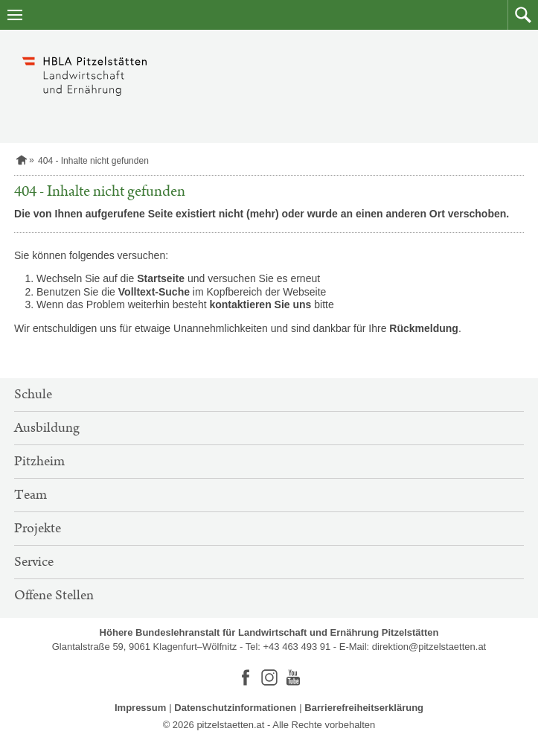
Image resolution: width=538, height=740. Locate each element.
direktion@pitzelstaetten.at (429, 646)
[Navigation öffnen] (15, 15)
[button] (522, 15)
